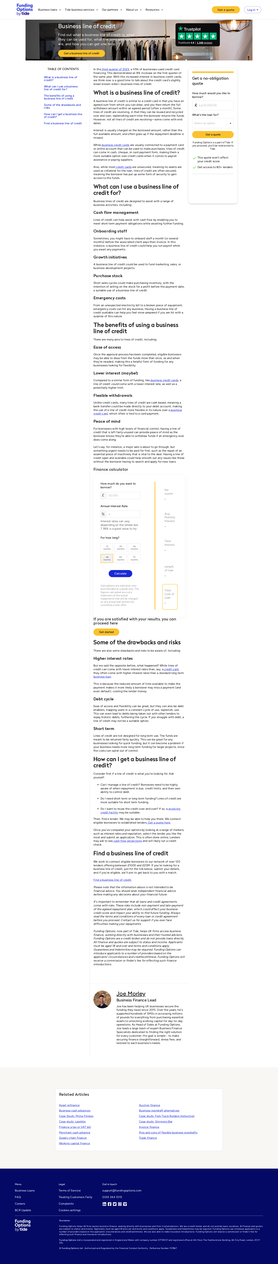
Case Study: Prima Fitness (76, 1116)
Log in (253, 10)
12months (107, 547)
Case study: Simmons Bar (155, 1121)
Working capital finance (74, 1143)
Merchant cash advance (74, 1132)
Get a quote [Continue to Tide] (213, 134)
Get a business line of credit (81, 53)
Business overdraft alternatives (159, 1110)
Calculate (120, 573)
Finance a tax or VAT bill (75, 1127)
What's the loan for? (205, 114)
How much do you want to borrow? (118, 485)
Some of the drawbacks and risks (62, 106)
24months (120, 547)
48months (107, 558)
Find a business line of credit (63, 123)
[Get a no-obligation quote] (213, 82)
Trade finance (148, 1138)
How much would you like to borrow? (211, 95)
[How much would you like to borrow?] (213, 105)
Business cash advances (74, 1110)
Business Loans (25, 1190)
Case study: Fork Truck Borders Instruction (166, 1116)
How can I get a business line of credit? (63, 115)
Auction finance (149, 1105)
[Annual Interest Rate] (123, 514)
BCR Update (23, 1210)
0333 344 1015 (112, 1197)
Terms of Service (70, 1190)
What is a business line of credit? (60, 79)
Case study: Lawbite (72, 1121)
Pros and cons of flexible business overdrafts (168, 1132)
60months (120, 558)
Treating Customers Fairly (75, 1197)
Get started (106, 632)
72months (134, 558)
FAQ (18, 1197)
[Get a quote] (226, 9)
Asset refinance (69, 1105)
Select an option (204, 123)
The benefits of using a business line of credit (59, 97)
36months (134, 547)
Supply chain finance (73, 1138)
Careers (20, 1203)
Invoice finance (149, 1127)
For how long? (110, 537)
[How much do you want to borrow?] (123, 495)
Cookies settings (70, 1210)
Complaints (66, 1203)
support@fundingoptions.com (121, 1190)
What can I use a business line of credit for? (61, 88)
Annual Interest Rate (114, 506)
